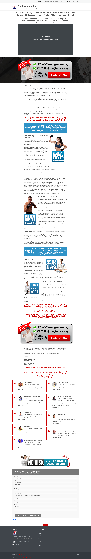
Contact (65, 6)
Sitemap (39, 545)
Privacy (39, 543)
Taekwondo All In (22, 554)
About (60, 6)
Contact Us (40, 537)
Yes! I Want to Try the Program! (28, 515)
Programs (49, 6)
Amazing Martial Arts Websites (26, 557)
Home (44, 6)
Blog (69, 6)
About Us (40, 533)
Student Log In (75, 6)
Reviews (55, 6)
